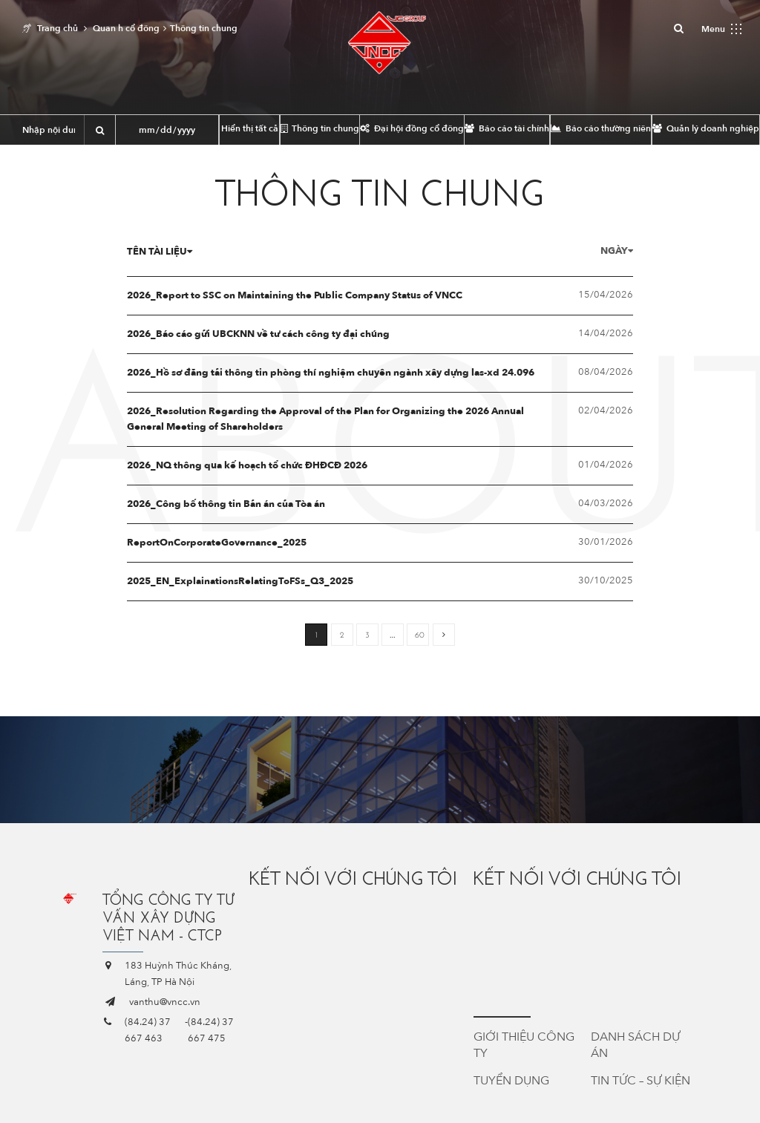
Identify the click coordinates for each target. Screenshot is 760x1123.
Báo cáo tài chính (507, 128)
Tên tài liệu (159, 251)
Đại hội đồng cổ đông (412, 128)
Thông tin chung (320, 128)
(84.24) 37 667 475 (211, 1030)
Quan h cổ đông (126, 28)
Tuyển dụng (511, 1081)
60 (420, 635)
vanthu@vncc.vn (164, 1002)
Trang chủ (57, 28)
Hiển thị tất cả (249, 128)
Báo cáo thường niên (601, 128)
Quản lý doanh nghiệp (705, 128)
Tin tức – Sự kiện (640, 1081)
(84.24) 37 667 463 (148, 1030)
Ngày (616, 251)
